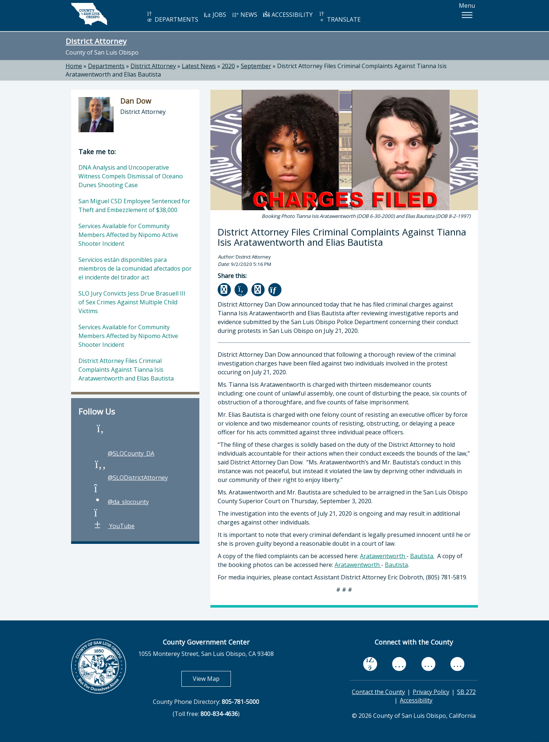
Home (74, 66)
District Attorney (96, 41)
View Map (212, 678)
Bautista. (422, 556)
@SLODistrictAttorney (130, 478)
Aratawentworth (383, 556)
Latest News (199, 66)
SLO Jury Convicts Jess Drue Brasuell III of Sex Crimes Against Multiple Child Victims (131, 302)
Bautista (396, 565)
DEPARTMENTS (172, 17)
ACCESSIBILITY (288, 14)
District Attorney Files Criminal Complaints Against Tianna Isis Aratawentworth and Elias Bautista (126, 369)
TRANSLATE (339, 17)
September (256, 66)
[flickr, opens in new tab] (428, 664)
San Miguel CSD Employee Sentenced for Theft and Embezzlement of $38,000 (134, 205)
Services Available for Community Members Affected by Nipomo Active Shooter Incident (128, 235)
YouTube (114, 526)
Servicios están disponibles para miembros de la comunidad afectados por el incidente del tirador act (135, 268)
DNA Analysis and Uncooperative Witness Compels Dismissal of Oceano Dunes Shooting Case (130, 176)
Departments (106, 66)
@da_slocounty (121, 502)
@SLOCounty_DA (123, 453)
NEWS (244, 14)
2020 (228, 66)
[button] (467, 15)
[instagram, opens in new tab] (457, 664)
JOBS (215, 14)
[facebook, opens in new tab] (370, 663)
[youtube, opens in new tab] (399, 664)
